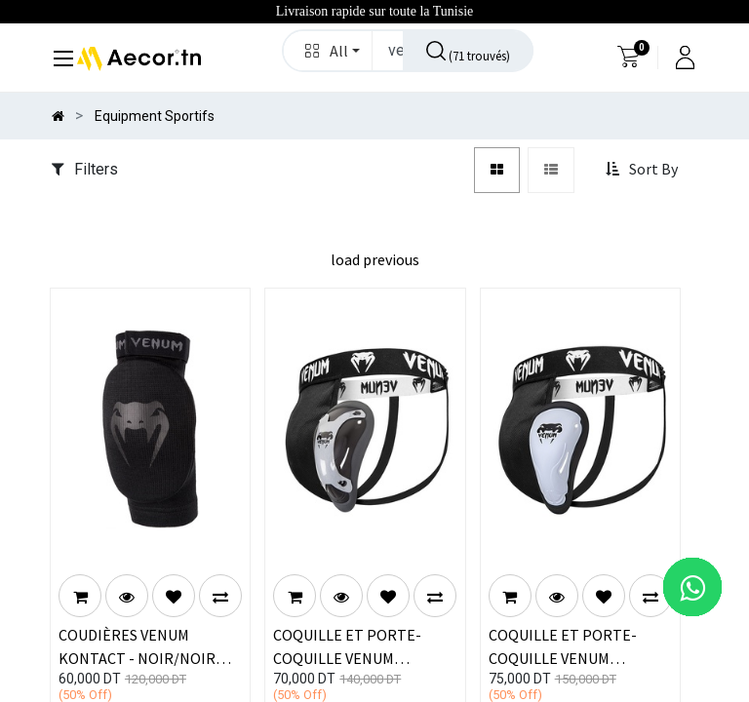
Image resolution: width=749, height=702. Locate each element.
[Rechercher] (468, 50)
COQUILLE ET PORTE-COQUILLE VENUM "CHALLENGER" (563, 645)
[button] (328, 50)
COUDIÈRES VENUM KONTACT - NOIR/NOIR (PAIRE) (137, 645)
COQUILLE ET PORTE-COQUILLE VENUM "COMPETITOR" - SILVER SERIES (356, 645)
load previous (375, 259)
